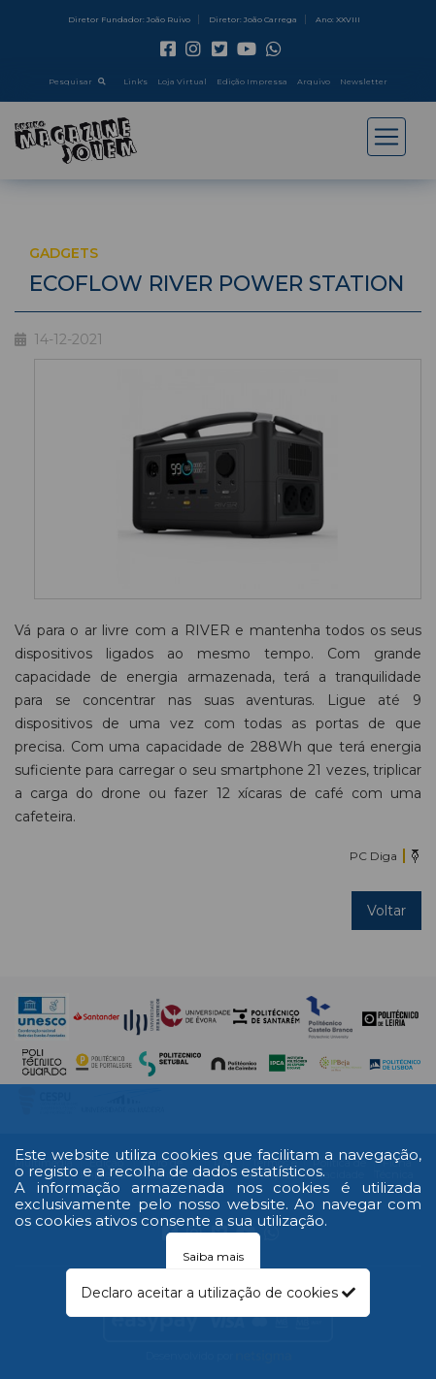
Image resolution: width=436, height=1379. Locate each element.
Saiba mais (213, 1256)
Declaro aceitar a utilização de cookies (218, 1292)
